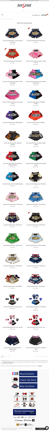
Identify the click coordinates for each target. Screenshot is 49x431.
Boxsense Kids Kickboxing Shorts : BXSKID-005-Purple (13, 122)
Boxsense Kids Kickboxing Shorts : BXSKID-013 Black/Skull (13, 144)
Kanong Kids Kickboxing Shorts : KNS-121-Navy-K (36, 40)
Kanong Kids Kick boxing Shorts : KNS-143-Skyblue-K (36, 204)
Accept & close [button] (41, 428)
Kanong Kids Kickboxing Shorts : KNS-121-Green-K (12, 245)
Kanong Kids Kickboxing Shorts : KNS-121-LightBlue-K (36, 245)
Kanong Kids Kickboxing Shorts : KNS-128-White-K (13, 286)
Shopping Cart (37, 15)
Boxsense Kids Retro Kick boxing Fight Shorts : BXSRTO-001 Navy (12, 348)
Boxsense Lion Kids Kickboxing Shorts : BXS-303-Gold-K (36, 185)
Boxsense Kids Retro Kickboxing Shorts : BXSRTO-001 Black (36, 348)
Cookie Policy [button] (14, 429)
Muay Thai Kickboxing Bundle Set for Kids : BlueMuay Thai (36, 307)
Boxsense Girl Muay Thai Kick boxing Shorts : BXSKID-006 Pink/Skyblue (36, 82)
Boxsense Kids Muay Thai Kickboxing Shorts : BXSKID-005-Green (36, 164)
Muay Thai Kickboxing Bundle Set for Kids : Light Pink (13, 327)
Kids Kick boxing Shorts (24, 23)
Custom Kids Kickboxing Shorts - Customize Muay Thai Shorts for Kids (13, 41)
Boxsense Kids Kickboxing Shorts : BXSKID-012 (36, 122)
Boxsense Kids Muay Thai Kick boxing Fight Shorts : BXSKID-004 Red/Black (12, 164)
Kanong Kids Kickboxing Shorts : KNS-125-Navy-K (36, 265)
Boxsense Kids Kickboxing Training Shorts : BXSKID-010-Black (36, 144)
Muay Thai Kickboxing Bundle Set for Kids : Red (36, 327)
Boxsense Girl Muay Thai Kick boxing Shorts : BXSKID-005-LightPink (13, 82)
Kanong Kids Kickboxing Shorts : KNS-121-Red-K (13, 61)
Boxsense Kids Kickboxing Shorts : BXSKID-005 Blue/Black (36, 103)
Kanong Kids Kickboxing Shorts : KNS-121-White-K (13, 265)
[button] (34, 428)
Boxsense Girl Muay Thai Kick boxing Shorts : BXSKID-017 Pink (13, 103)
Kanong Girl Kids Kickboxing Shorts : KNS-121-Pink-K (13, 204)
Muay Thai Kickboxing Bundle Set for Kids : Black (13, 306)
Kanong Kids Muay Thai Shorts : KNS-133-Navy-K (36, 286)
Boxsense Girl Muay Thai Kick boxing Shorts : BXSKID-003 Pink (36, 62)
